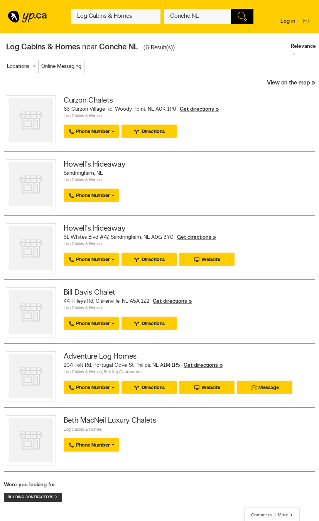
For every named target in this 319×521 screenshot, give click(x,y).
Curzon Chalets (88, 101)
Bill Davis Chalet (89, 293)
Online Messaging (61, 66)
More (283, 515)
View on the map (288, 83)
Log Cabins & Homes (83, 116)
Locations (18, 66)
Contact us (261, 515)
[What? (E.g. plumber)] (115, 16)
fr (307, 21)
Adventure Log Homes (100, 357)
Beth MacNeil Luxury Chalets (110, 421)
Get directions (197, 109)
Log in (287, 21)
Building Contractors (123, 372)
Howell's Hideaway (94, 165)
